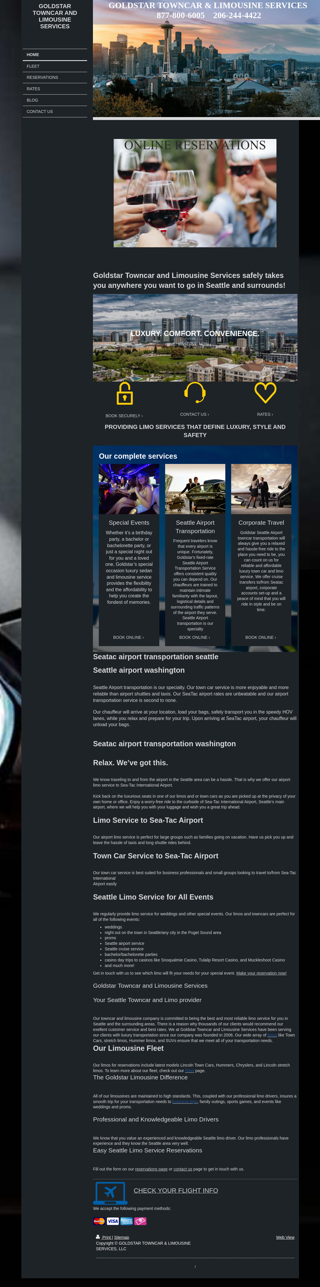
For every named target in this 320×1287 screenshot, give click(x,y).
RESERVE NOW (193, 344)
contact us (183, 1169)
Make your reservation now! (261, 973)
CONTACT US (193, 414)
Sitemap (121, 1237)
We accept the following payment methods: (132, 1208)
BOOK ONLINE (127, 637)
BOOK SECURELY (122, 415)
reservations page (151, 1169)
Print (104, 1237)
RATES (264, 414)
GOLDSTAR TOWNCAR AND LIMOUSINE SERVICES (55, 16)
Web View (285, 1237)
